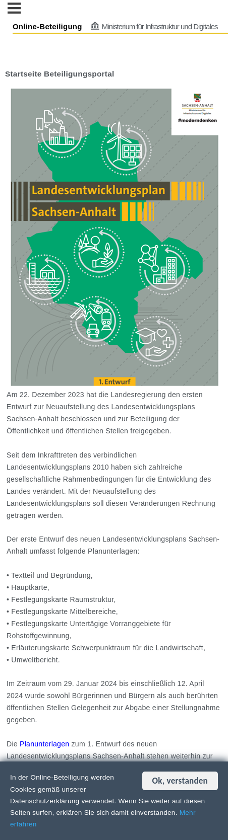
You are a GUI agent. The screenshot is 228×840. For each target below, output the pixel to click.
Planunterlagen (44, 744)
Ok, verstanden (180, 781)
